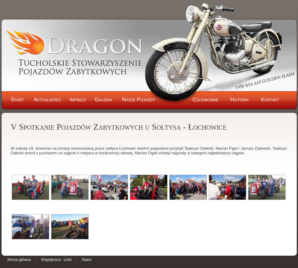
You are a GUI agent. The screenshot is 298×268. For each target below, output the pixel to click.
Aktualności (47, 100)
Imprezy (78, 100)
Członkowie (205, 100)
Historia (239, 100)
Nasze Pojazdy (138, 100)
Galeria (103, 100)
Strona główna (19, 260)
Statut (86, 260)
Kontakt (270, 100)
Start (17, 100)
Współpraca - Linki (56, 260)
